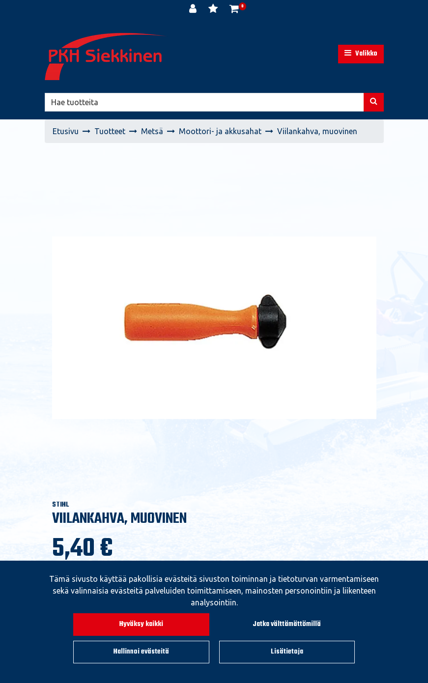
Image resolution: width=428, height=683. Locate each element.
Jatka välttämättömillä (287, 624)
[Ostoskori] (234, 9)
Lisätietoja (287, 651)
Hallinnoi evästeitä (141, 651)
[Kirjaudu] (194, 9)
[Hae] (204, 102)
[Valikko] (361, 54)
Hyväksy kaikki (141, 624)
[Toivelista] (214, 9)
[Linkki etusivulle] (106, 56)
